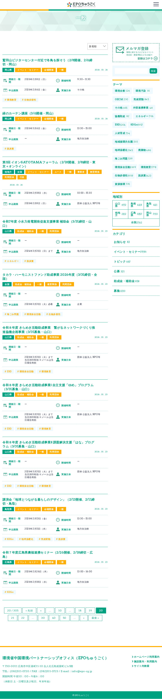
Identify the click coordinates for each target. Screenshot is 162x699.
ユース (58, 171)
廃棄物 (144, 150)
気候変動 (45, 539)
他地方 (8, 171)
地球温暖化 (27, 539)
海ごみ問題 (13, 314)
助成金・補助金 (25, 231)
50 (64, 618)
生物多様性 (30, 99)
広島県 (8, 562)
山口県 (8, 231)
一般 (61, 69)
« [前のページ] (41, 610)
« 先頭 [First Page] (29, 610)
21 (12, 618)
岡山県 (8, 69)
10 (60, 610)
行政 (22, 177)
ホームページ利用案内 (147, 656)
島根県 (136, 205)
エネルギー (13, 261)
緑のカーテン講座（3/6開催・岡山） (30, 113)
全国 (19, 171)
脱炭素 (10, 148)
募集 (119, 291)
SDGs (10, 539)
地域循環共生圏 (126, 142)
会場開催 (48, 69)
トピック (122, 262)
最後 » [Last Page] (95, 618)
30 (43, 618)
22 (22, 618)
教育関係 (94, 171)
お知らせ (122, 242)
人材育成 (122, 133)
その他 (121, 108)
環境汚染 (143, 91)
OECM (121, 99)
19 (90, 610)
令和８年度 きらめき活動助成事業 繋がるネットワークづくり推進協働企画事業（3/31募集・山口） (48, 330)
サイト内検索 (141, 666)
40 (54, 618)
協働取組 (122, 116)
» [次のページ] (84, 618)
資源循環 (122, 184)
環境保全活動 (34, 314)
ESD (9, 371)
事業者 (81, 171)
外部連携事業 (143, 108)
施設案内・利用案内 (145, 661)
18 (80, 610)
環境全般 (122, 91)
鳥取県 (8, 509)
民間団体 (9, 177)
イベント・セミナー (27, 69)
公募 (119, 272)
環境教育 (11, 99)
